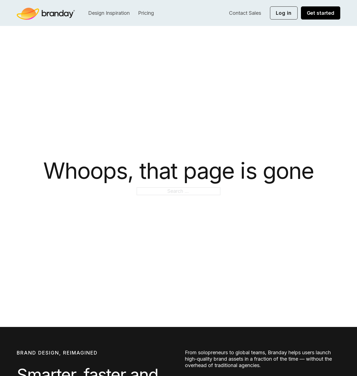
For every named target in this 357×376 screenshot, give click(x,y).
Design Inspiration (109, 13)
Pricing (146, 13)
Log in (284, 13)
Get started (320, 13)
